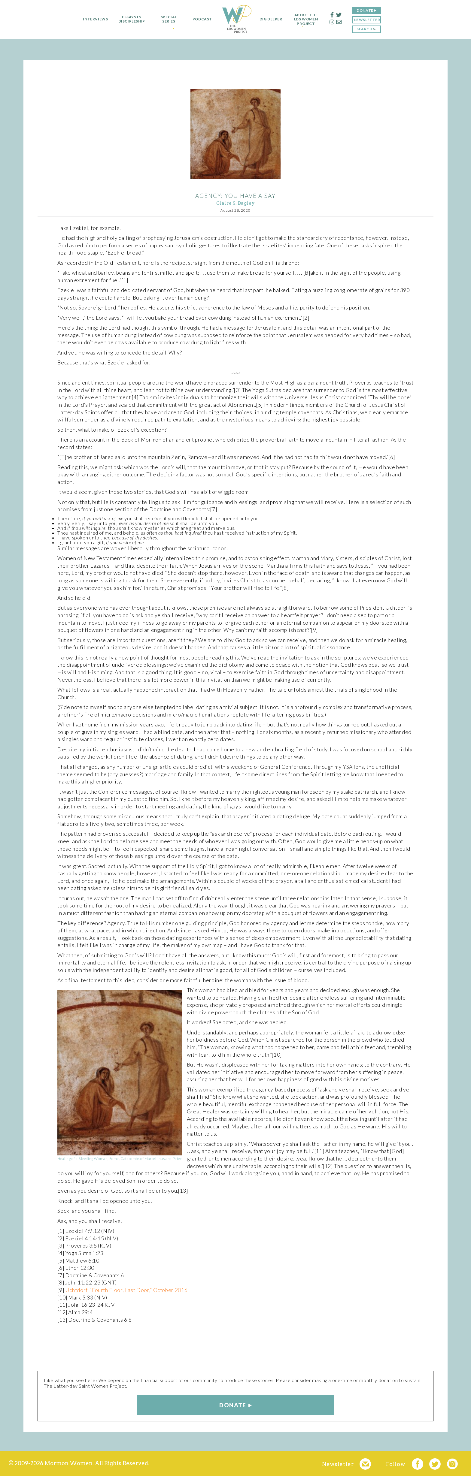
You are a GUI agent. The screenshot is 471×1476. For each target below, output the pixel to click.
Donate (367, 10)
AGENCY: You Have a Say (235, 195)
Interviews (93, 19)
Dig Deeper (271, 19)
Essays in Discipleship (129, 19)
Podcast (200, 19)
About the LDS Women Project (308, 19)
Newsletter (369, 19)
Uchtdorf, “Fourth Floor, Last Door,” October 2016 (126, 1290)
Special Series (167, 19)
